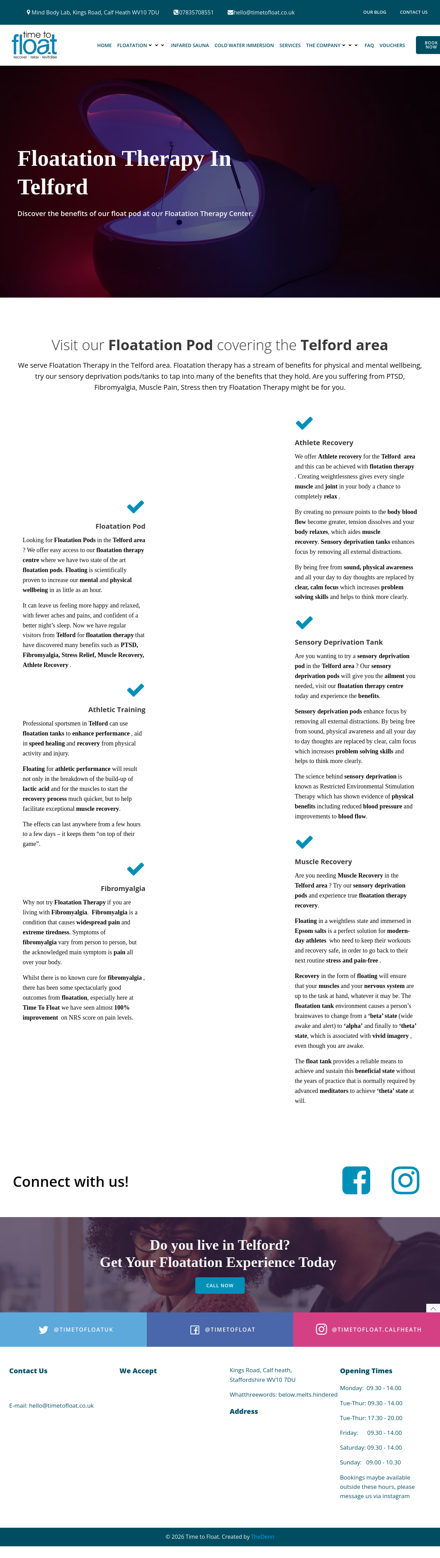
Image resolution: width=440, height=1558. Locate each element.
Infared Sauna (190, 45)
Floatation (141, 45)
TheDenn (262, 1545)
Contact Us (414, 12)
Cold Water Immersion (244, 45)
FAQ (369, 45)
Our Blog (374, 12)
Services (290, 45)
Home (104, 45)
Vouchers (392, 45)
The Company (332, 45)
